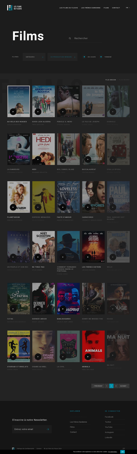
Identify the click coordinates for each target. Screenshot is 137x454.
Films (28, 36)
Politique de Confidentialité (25, 449)
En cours (89, 57)
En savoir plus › (112, 452)
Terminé (105, 57)
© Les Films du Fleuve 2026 (53, 449)
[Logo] (14, 7)
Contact (39, 449)
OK (122, 452)
